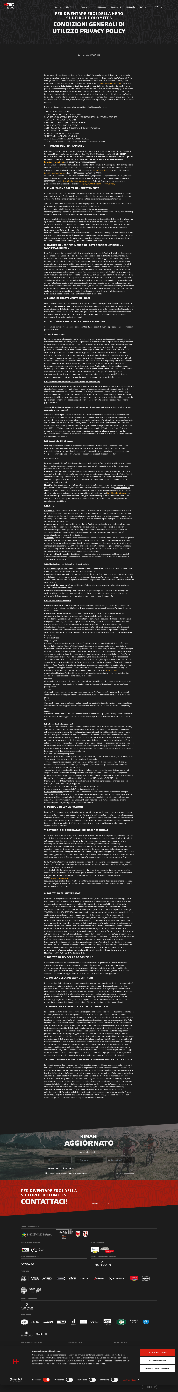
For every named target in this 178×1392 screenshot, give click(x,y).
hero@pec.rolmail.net (54, 162)
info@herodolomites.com (55, 173)
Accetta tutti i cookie (158, 1360)
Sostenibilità (112, 7)
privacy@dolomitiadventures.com (75, 181)
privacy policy (111, 670)
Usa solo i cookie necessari (157, 1376)
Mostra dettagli (129, 1387)
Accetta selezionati (157, 1368)
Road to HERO (82, 7)
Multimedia (126, 7)
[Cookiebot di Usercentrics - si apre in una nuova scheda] (16, 1387)
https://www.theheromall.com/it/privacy (97, 183)
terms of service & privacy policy (75, 1173)
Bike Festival (66, 7)
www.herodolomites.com (110, 83)
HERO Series (96, 7)
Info (137, 7)
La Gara (54, 7)
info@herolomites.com (117, 493)
